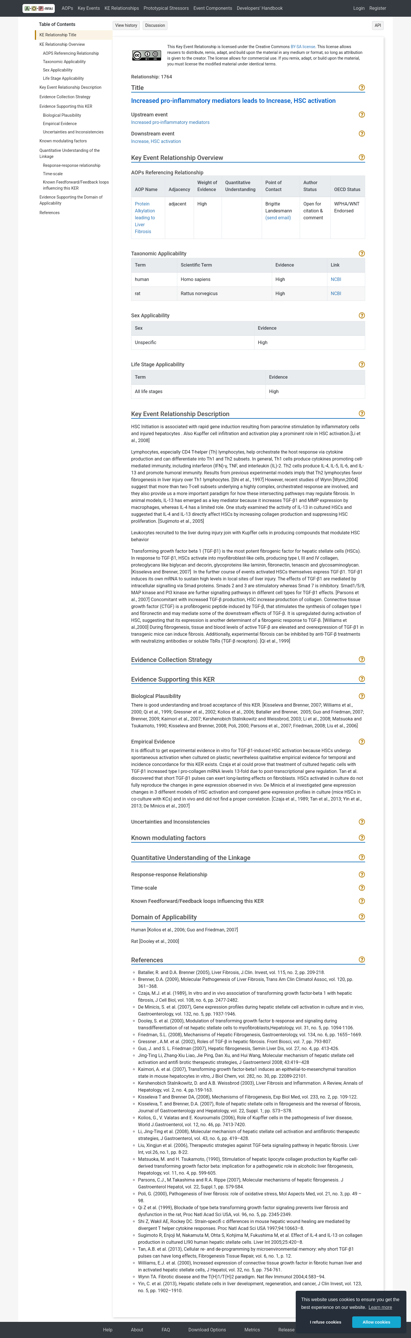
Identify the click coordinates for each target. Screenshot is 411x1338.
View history (126, 25)
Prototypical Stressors (166, 8)
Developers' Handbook (260, 8)
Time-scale (53, 173)
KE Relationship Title (57, 35)
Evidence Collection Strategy (65, 97)
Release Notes (293, 1330)
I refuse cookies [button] (325, 1322)
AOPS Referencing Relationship (71, 53)
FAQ (166, 1330)
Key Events (89, 8)
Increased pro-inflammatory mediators (170, 122)
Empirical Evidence (60, 123)
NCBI (336, 279)
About (137, 1330)
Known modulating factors (63, 141)
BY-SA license (303, 46)
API (378, 25)
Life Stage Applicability (63, 78)
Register (377, 8)
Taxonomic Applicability (64, 61)
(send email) (278, 217)
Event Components (212, 8)
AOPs (67, 8)
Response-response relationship (71, 165)
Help (107, 1330)
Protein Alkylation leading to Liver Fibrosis (145, 217)
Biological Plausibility (62, 115)
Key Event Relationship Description (70, 87)
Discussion (155, 25)
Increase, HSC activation (156, 141)
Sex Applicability (57, 70)
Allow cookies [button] (376, 1322)
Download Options (207, 1330)
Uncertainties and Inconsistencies (73, 132)
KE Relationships (122, 8)
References (49, 212)
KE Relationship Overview (62, 44)
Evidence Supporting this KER (65, 106)
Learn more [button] (380, 1307)
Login (359, 8)
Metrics (252, 1330)
